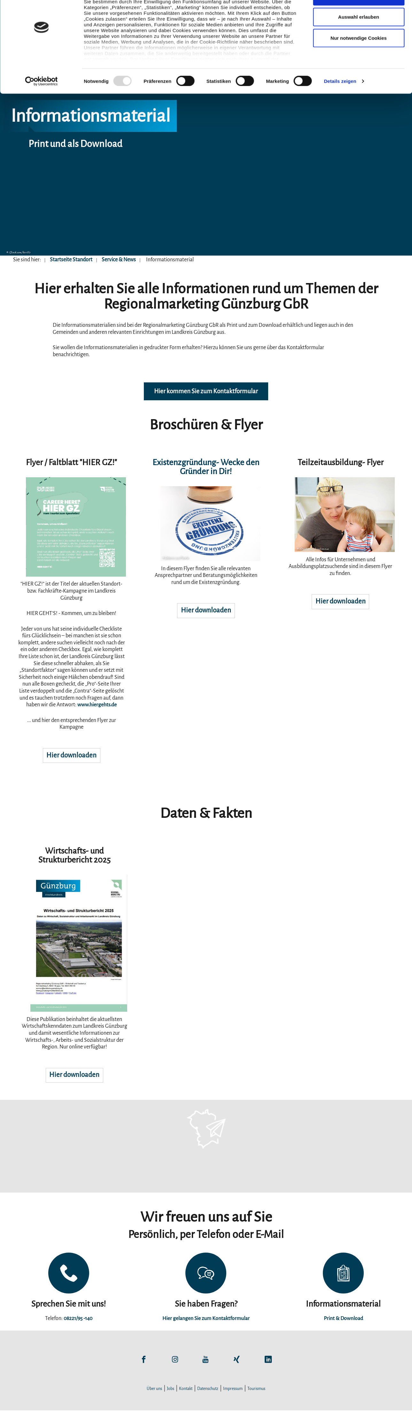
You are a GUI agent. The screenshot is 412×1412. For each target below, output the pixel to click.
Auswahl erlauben (358, 38)
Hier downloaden (71, 756)
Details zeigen (340, 102)
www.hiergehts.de (97, 706)
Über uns (154, 1390)
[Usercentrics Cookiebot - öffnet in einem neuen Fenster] (41, 102)
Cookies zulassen (358, 16)
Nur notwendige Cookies (358, 58)
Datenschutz (207, 1390)
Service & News (119, 260)
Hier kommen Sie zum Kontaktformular (206, 391)
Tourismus (256, 1390)
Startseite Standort (71, 260)
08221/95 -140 (78, 1320)
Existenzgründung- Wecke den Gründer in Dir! (205, 468)
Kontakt (185, 1390)
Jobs (170, 1390)
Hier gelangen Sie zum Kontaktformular (206, 1320)
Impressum (233, 1390)
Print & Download (343, 1320)
